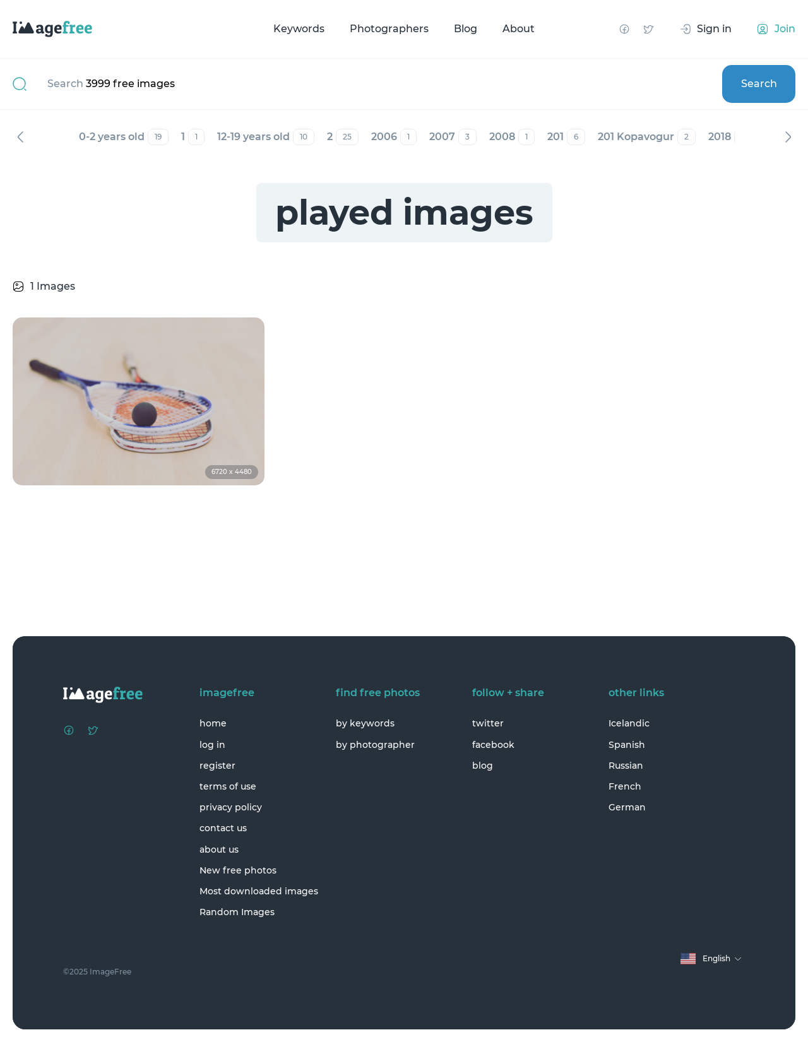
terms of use (227, 786)
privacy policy (230, 807)
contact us (223, 828)
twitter (488, 723)
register (217, 765)
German (627, 807)
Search (759, 84)
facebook (493, 744)
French (625, 786)
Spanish (627, 744)
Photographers (389, 29)
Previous (20, 137)
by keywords (365, 723)
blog (482, 765)
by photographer (375, 744)
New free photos (237, 870)
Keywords (298, 29)
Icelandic (629, 723)
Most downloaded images (258, 891)
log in (212, 744)
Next (787, 137)
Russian (626, 765)
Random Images (237, 912)
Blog (465, 29)
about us (219, 849)
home (213, 723)
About (518, 29)
